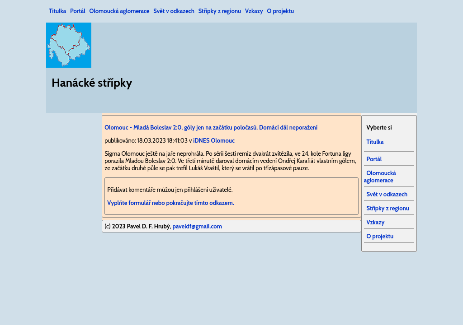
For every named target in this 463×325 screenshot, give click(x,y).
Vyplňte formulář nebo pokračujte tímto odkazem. (170, 202)
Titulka (57, 10)
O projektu (280, 10)
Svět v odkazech (173, 10)
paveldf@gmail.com (197, 226)
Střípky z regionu (219, 10)
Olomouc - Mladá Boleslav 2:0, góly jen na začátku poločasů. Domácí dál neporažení (210, 127)
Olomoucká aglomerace (119, 10)
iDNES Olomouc (214, 140)
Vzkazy (254, 10)
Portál (77, 10)
